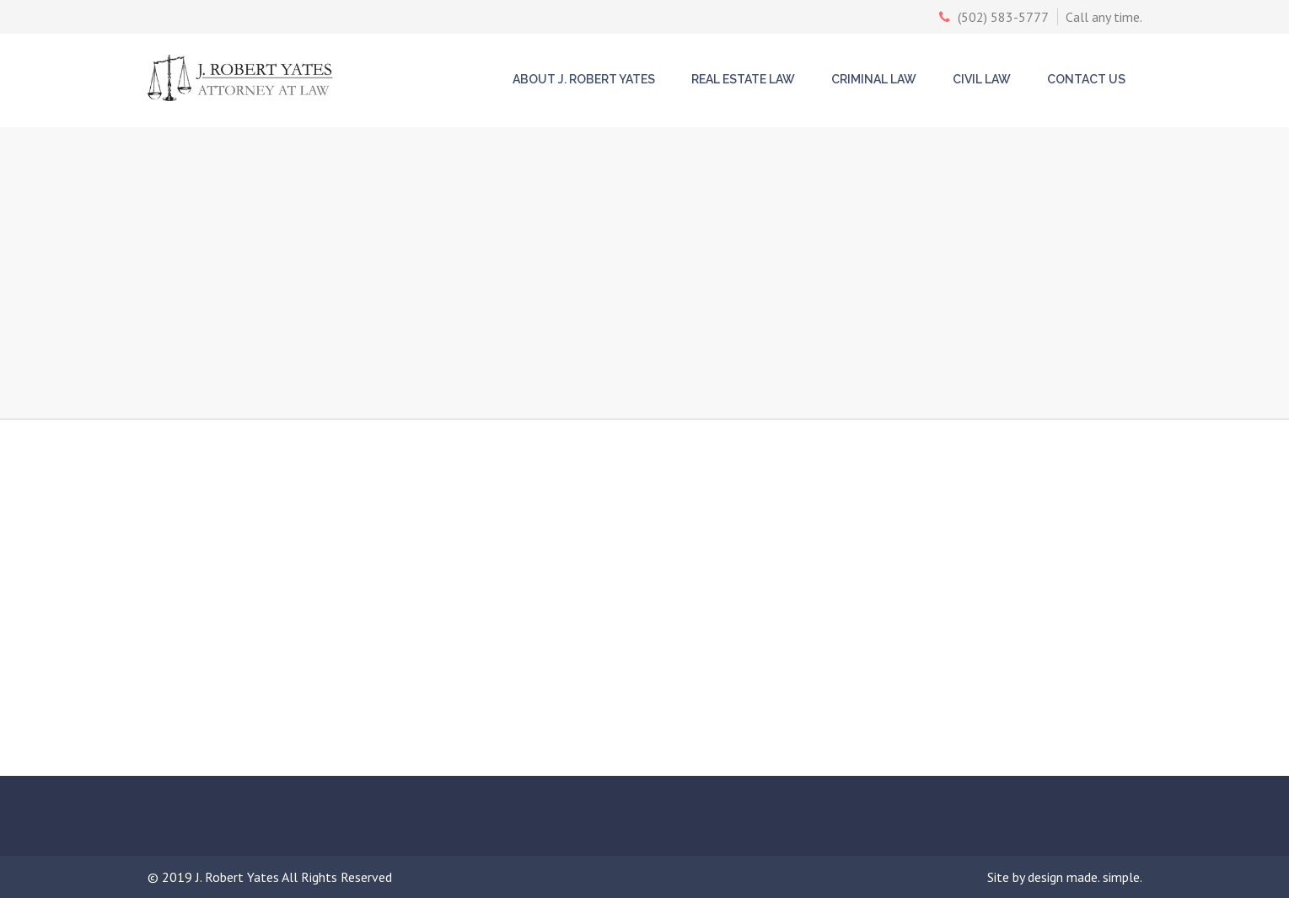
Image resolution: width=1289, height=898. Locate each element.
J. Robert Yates (239, 877)
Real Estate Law (743, 79)
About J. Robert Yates (584, 79)
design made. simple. (1085, 877)
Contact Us (1086, 79)
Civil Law (982, 79)
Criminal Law (873, 79)
